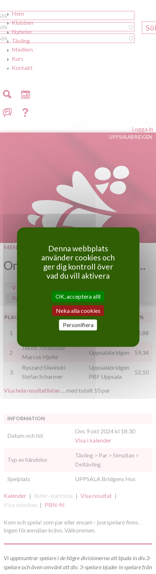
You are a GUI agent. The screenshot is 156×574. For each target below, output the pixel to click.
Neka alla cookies (78, 310)
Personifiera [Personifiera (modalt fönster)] (78, 325)
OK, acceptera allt (78, 296)
